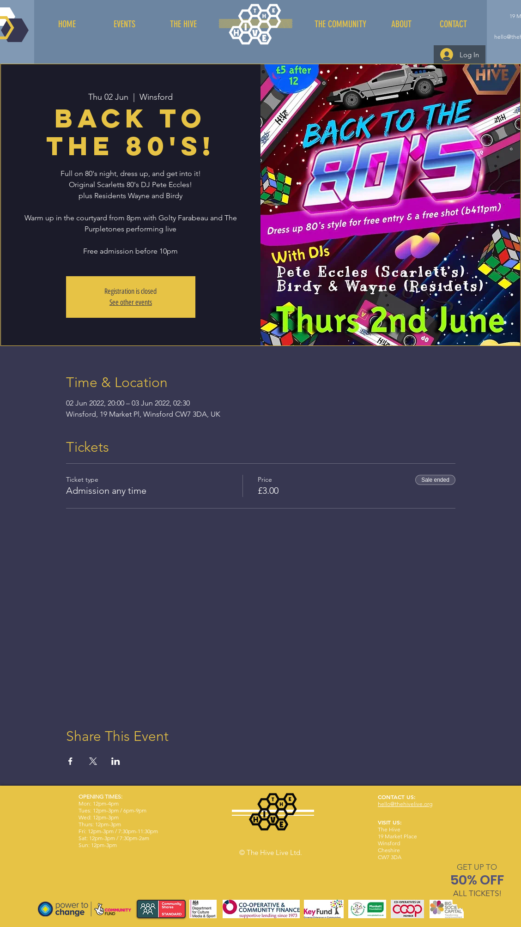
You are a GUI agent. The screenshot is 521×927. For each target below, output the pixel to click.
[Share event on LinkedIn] (115, 761)
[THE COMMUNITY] (340, 24)
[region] (477, 882)
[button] (477, 867)
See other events (130, 302)
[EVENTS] (124, 24)
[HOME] (67, 24)
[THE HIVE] (183, 24)
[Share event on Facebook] (70, 761)
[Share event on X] (93, 761)
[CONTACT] (453, 24)
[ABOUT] (401, 24)
